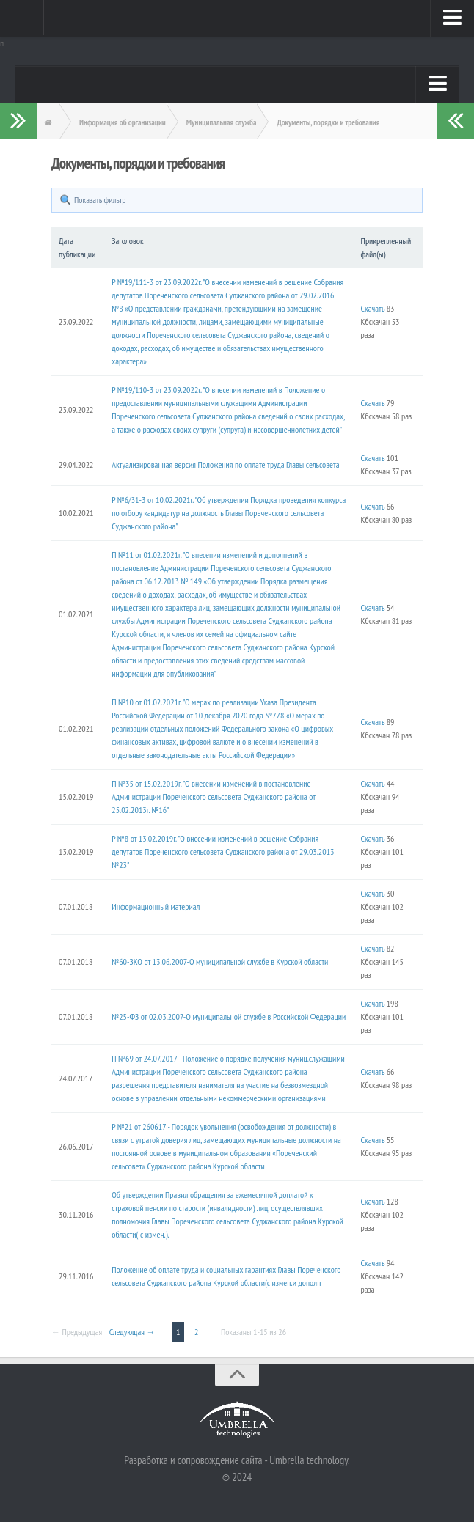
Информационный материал (156, 906)
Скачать (373, 308)
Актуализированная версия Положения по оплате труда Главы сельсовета (225, 464)
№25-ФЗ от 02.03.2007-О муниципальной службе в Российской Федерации (229, 1016)
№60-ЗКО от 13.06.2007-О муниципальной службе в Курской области (220, 961)
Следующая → (132, 1331)
